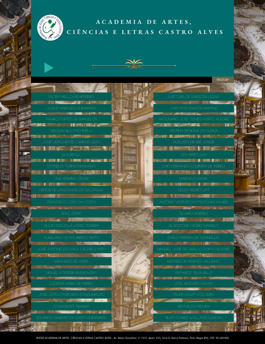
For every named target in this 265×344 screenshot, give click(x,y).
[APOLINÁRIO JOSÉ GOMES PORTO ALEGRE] (193, 119)
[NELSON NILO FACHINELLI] (71, 130)
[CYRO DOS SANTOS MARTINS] (193, 108)
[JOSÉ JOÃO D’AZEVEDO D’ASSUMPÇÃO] (71, 294)
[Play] (49, 68)
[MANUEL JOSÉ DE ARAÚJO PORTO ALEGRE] (193, 249)
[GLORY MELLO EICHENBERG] (71, 96)
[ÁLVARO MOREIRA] (193, 213)
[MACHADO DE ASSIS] (71, 261)
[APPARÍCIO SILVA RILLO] (193, 273)
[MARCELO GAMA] (193, 178)
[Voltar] (223, 80)
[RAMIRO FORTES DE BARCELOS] (71, 119)
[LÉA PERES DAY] (193, 155)
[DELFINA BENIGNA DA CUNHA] (193, 130)
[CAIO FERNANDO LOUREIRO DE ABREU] (193, 166)
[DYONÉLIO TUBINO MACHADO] (71, 166)
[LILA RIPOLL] (71, 155)
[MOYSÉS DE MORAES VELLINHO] (193, 261)
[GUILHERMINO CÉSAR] (71, 178)
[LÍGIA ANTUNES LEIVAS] (193, 283)
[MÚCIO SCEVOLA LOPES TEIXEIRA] (71, 225)
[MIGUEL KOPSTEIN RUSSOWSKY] (71, 273)
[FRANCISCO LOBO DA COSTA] (71, 202)
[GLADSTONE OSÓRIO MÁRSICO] (193, 225)
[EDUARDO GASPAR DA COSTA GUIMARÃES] (71, 318)
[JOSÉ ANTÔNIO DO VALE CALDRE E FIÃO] (71, 249)
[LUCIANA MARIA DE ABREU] (71, 283)
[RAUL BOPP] (71, 213)
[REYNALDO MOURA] (193, 306)
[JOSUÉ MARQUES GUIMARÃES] (71, 108)
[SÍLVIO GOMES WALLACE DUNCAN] (193, 318)
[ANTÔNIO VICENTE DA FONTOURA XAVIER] (193, 202)
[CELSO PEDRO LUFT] (193, 190)
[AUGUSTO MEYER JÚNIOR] (193, 142)
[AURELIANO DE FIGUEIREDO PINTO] (71, 237)
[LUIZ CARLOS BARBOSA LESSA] (193, 96)
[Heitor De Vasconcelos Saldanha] (71, 190)
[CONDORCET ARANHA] (71, 306)
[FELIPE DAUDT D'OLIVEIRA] (193, 294)
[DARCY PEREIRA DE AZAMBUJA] (193, 237)
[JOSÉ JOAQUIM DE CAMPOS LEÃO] (71, 142)
